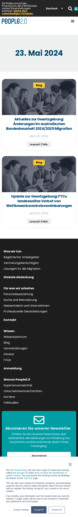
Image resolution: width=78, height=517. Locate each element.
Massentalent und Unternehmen (26, 306)
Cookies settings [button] (21, 510)
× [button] (70, 464)
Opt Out (28, 478)
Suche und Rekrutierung (20, 300)
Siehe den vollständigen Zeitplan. (17, 12)
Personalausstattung (18, 294)
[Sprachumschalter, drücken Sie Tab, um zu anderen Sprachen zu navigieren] (54, 8)
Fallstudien (11, 403)
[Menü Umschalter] (72, 21)
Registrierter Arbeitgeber (21, 257)
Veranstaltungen (15, 348)
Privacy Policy (20, 470)
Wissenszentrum (15, 337)
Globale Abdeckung (19, 277)
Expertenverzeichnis (18, 385)
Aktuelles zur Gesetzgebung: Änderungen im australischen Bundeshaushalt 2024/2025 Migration (39, 124)
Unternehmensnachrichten (23, 391)
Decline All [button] (57, 510)
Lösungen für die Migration (22, 269)
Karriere (9, 397)
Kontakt (10, 320)
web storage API (20, 473)
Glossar (9, 354)
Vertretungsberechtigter (21, 263)
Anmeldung (13, 368)
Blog (7, 343)
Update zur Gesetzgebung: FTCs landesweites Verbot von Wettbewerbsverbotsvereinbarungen (39, 201)
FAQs (7, 360)
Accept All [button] (39, 510)
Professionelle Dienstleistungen (25, 311)
